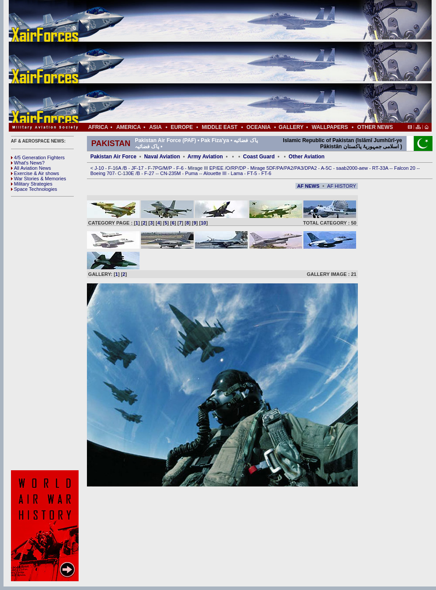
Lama (238, 173)
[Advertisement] (246, 61)
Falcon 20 (405, 168)
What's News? (28, 162)
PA (280, 168)
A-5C (327, 168)
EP (212, 168)
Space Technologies (34, 189)
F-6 (181, 168)
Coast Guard (259, 157)
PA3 (299, 168)
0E (132, 173)
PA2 (289, 168)
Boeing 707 (102, 173)
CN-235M (171, 173)
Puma (192, 173)
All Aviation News (31, 168)
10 (203, 222)
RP (234, 168)
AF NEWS (308, 186)
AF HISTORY (341, 186)
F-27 (150, 173)
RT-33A (381, 168)
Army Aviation (205, 157)
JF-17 (138, 168)
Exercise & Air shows (35, 173)
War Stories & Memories (38, 178)
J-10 (99, 168)
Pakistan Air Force (113, 157)
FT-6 (266, 173)
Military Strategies (31, 183)
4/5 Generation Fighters (38, 157)
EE (221, 168)
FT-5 (253, 173)
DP (243, 168)
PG (158, 168)
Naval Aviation (162, 157)
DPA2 (311, 168)
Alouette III (215, 173)
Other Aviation (306, 157)
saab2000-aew (352, 168)
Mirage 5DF (262, 168)
